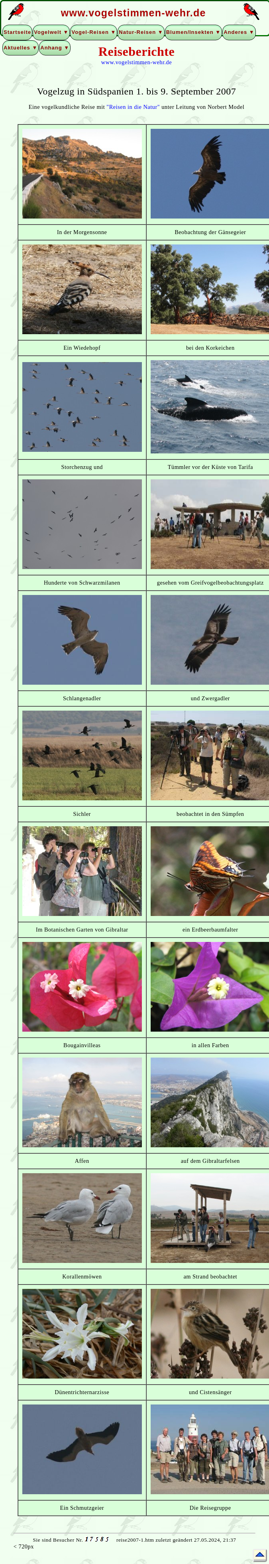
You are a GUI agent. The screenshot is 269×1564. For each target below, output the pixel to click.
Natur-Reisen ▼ (141, 32)
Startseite (17, 32)
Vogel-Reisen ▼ (93, 32)
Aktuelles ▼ (20, 48)
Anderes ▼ (239, 32)
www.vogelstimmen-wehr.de (136, 62)
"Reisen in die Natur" (133, 107)
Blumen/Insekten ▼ (193, 32)
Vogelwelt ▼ (51, 32)
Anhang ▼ (54, 48)
